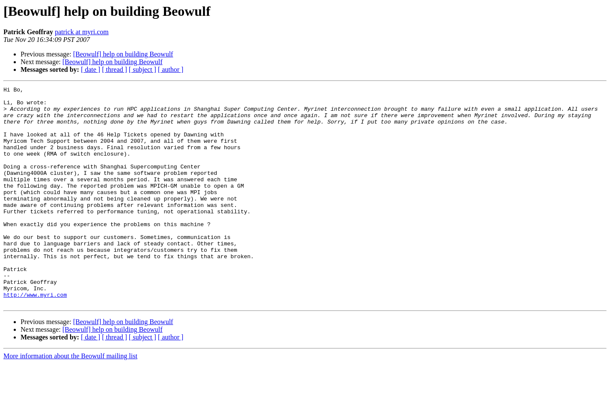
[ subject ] (142, 69)
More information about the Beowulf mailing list (70, 399)
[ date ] (90, 69)
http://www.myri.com (35, 337)
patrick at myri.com (82, 31)
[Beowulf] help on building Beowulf (123, 54)
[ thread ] (114, 69)
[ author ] (171, 69)
